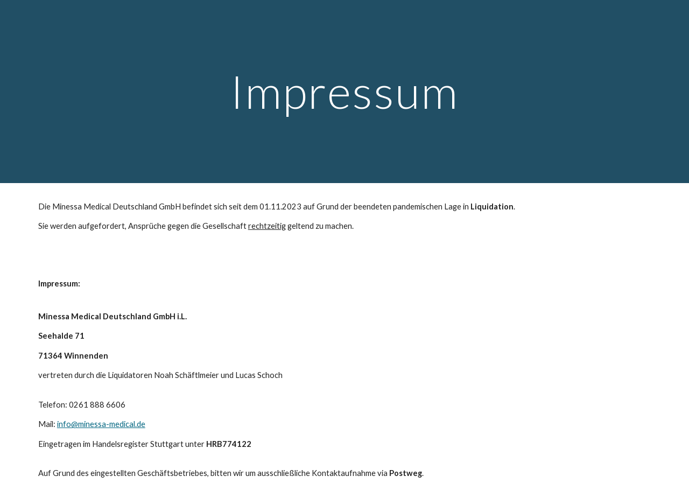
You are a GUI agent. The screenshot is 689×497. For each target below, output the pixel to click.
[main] (344, 91)
